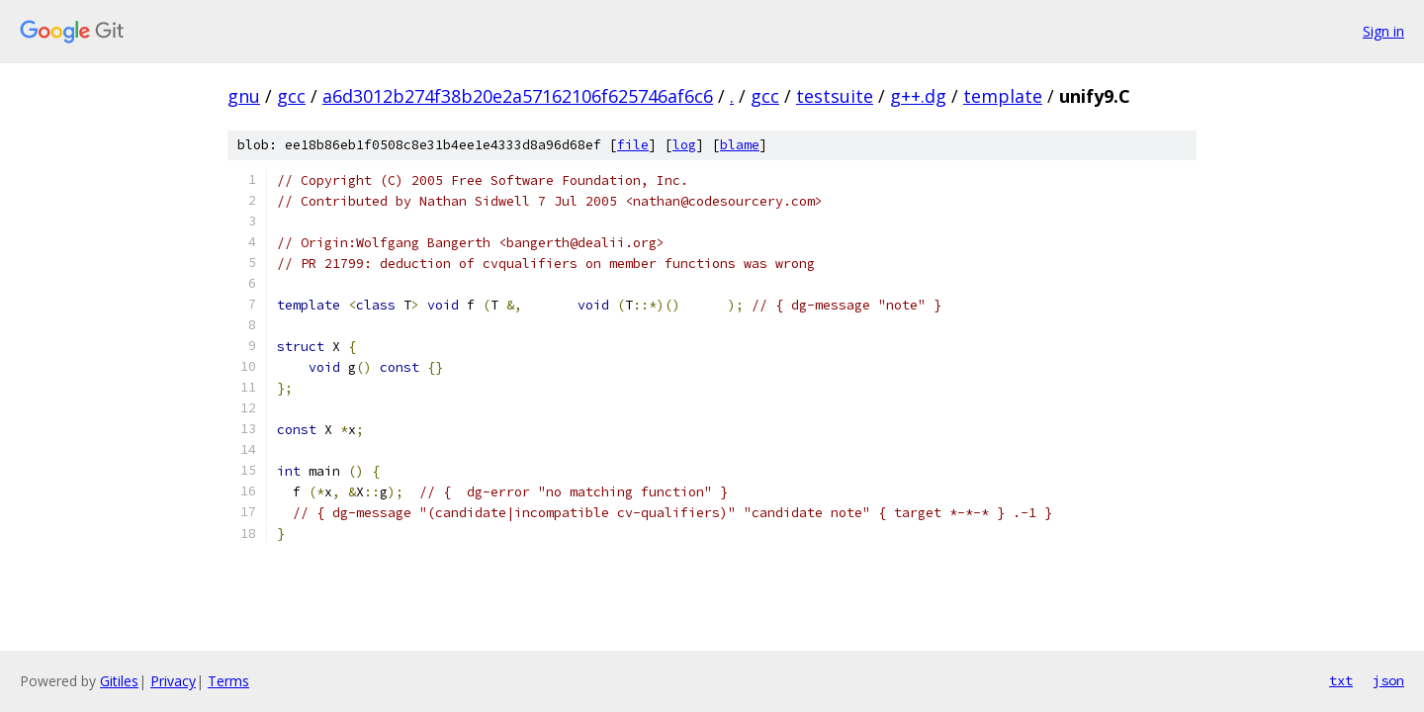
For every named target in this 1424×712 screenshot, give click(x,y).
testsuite (834, 96)
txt (1341, 680)
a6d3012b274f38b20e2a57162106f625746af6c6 (517, 96)
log (684, 144)
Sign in (1383, 31)
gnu (243, 96)
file (633, 144)
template (1002, 96)
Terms (228, 680)
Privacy (173, 680)
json (1388, 680)
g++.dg (918, 96)
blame (739, 144)
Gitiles (119, 680)
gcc (291, 96)
